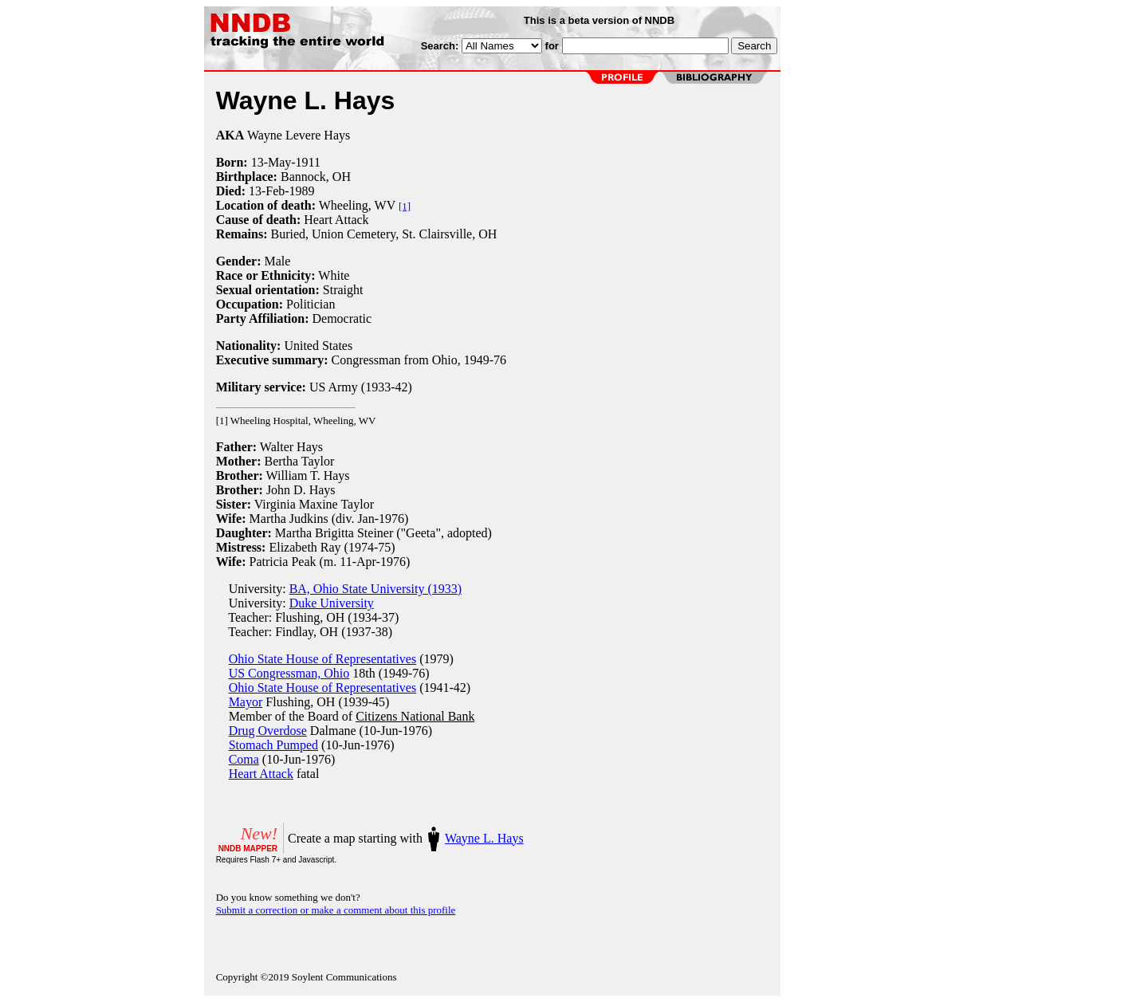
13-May (271, 162)
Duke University (331, 603)
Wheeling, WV (357, 205)
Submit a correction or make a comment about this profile (336, 910)
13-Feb (267, 191)
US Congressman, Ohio (289, 673)
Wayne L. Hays (484, 838)
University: (252, 588)
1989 (302, 191)
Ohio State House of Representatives (323, 659)
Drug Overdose (268, 730)
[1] (405, 206)
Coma (244, 759)
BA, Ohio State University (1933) (375, 588)
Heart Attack (261, 773)
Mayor (246, 702)
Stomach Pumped (273, 745)
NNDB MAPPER (247, 848)
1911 (308, 162)
